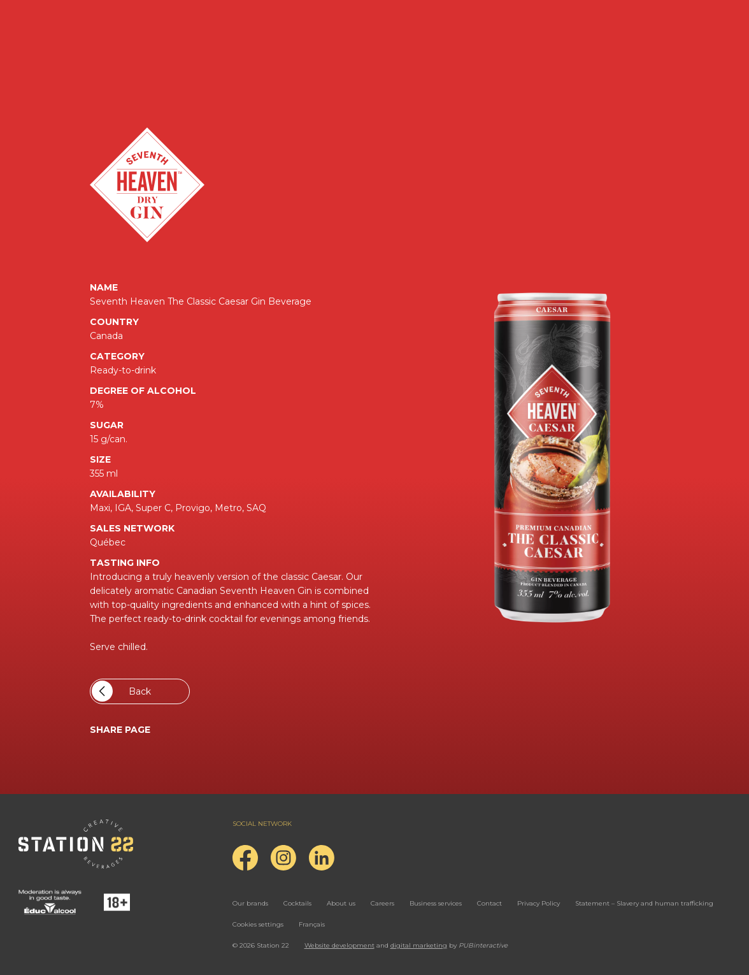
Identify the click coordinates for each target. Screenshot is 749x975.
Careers (382, 903)
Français (312, 924)
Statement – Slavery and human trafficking (644, 903)
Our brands (250, 903)
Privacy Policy (538, 903)
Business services (436, 903)
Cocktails (297, 903)
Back (121, 691)
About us (341, 903)
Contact (489, 903)
